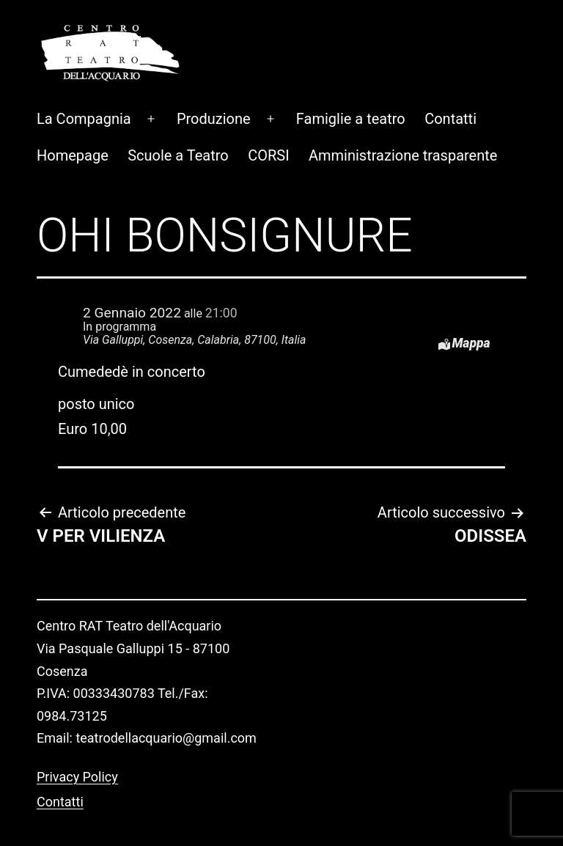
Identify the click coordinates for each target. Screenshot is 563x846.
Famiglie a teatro (350, 70)
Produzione (214, 70)
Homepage (72, 107)
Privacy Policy (77, 728)
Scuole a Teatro (178, 107)
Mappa (471, 294)
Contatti (450, 70)
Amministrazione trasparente (403, 107)
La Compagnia (84, 70)
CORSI (268, 107)
